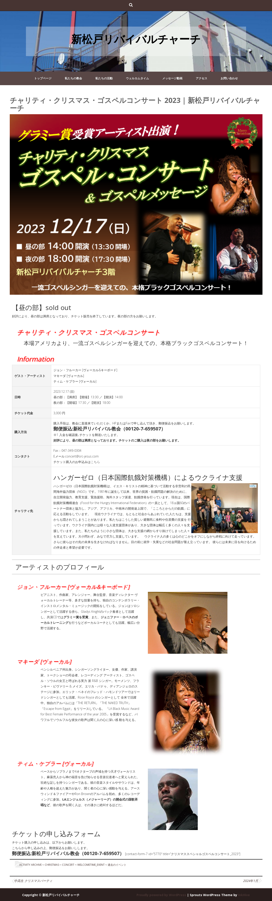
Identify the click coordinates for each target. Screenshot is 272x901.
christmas (52, 865)
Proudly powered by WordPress (161, 895)
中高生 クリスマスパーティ (33, 881)
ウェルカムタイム (137, 78)
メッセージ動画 (172, 78)
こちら (95, 462)
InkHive (244, 895)
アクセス (201, 78)
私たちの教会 (73, 78)
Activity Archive (30, 865)
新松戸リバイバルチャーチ (136, 39)
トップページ (42, 78)
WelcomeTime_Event (91, 865)
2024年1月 (250, 881)
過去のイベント (117, 865)
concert (68, 865)
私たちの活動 (104, 78)
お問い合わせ (229, 78)
